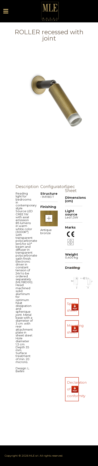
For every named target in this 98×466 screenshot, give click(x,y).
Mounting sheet (73, 328)
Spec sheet (72, 306)
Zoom (75, 267)
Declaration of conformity (73, 389)
